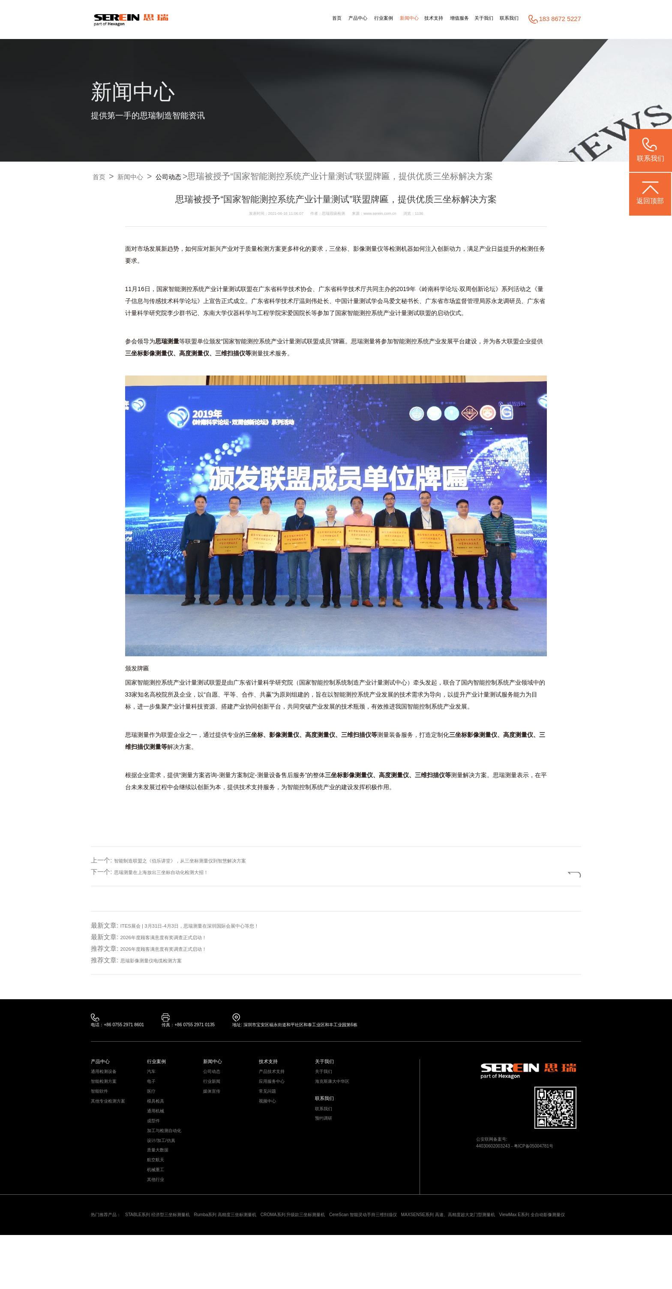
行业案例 (338, 19)
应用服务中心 (275, 1092)
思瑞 (161, 341)
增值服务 (438, 19)
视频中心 (270, 1117)
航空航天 (158, 1193)
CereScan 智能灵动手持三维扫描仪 (443, 1256)
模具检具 (158, 1117)
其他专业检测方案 (113, 1117)
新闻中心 (371, 19)
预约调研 (326, 1137)
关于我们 (471, 19)
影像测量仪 (368, 249)
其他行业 (158, 1218)
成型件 (155, 1142)
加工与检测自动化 (169, 1155)
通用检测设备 (107, 1079)
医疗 (152, 1105)
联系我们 (505, 19)
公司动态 (187, 176)
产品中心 (303, 19)
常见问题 (270, 1105)
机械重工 (158, 1205)
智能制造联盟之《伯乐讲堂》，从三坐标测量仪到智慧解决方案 (204, 860)
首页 (276, 19)
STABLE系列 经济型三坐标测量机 (177, 1256)
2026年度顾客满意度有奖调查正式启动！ (178, 937)
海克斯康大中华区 (337, 1092)
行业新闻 (214, 1092)
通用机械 (158, 1130)
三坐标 (338, 249)
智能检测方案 (107, 1092)
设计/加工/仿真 (165, 1167)
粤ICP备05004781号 (550, 1156)
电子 (152, 1092)
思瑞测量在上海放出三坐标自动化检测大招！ (178, 871)
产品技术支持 (275, 1079)
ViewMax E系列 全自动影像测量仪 (172, 1268)
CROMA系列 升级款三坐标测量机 (352, 1256)
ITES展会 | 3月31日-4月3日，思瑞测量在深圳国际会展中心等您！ (213, 925)
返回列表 (550, 871)
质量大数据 (161, 1180)
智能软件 (102, 1105)
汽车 (152, 1079)
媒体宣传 (214, 1105)
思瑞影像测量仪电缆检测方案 (162, 960)
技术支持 (404, 19)
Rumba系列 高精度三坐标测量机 (265, 1256)
